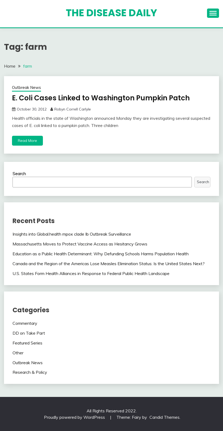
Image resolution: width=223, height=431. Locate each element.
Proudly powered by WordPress (75, 417)
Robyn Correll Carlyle (72, 109)
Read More (27, 140)
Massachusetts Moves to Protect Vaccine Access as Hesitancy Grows (80, 244)
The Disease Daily (111, 13)
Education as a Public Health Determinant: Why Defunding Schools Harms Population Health (101, 253)
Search (19, 173)
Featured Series (27, 343)
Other (18, 352)
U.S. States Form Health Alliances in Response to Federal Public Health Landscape (91, 273)
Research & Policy (30, 372)
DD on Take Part (29, 333)
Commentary (25, 323)
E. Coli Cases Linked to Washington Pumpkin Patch (101, 98)
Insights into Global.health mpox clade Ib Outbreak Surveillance (72, 234)
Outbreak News (26, 87)
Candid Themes (164, 417)
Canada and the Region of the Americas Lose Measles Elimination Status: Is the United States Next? (109, 263)
